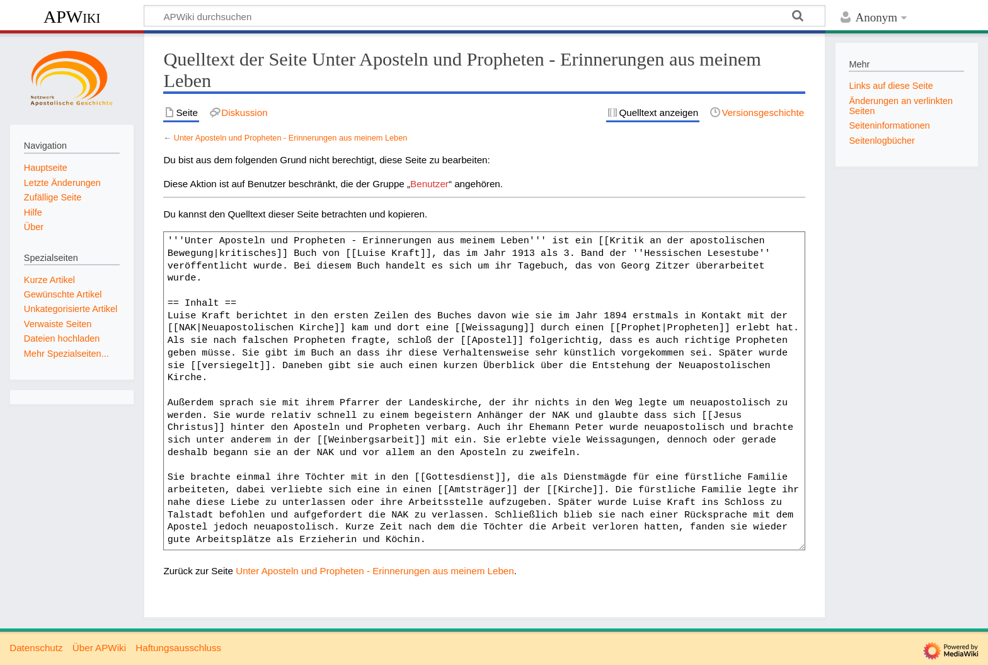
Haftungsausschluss (178, 647)
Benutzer (429, 183)
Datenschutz (35, 647)
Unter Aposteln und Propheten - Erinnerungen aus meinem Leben (291, 137)
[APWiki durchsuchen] (484, 16)
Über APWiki (99, 647)
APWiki (71, 16)
